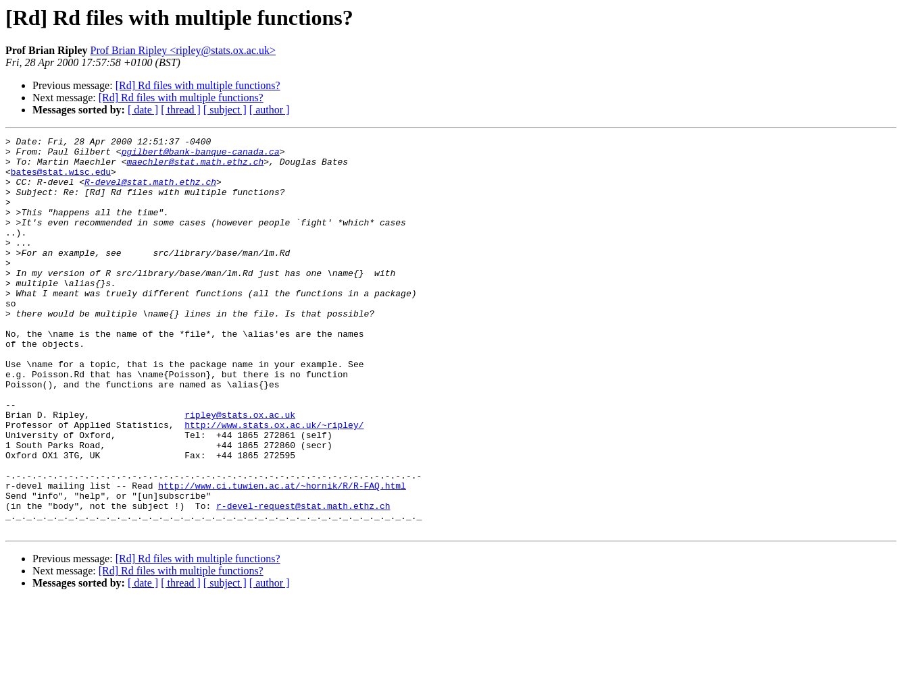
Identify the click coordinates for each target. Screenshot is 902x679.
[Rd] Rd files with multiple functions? (198, 85)
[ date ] (143, 109)
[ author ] (269, 109)
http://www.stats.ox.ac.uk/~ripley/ (274, 483)
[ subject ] (225, 109)
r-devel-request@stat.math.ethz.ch (303, 580)
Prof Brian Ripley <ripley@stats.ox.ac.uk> (183, 50)
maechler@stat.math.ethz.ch (195, 167)
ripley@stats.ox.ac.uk (239, 471)
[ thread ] (181, 109)
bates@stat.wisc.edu (61, 179)
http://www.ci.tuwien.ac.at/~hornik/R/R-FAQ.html (282, 556)
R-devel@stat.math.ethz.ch (150, 192)
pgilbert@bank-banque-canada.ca (201, 155)
